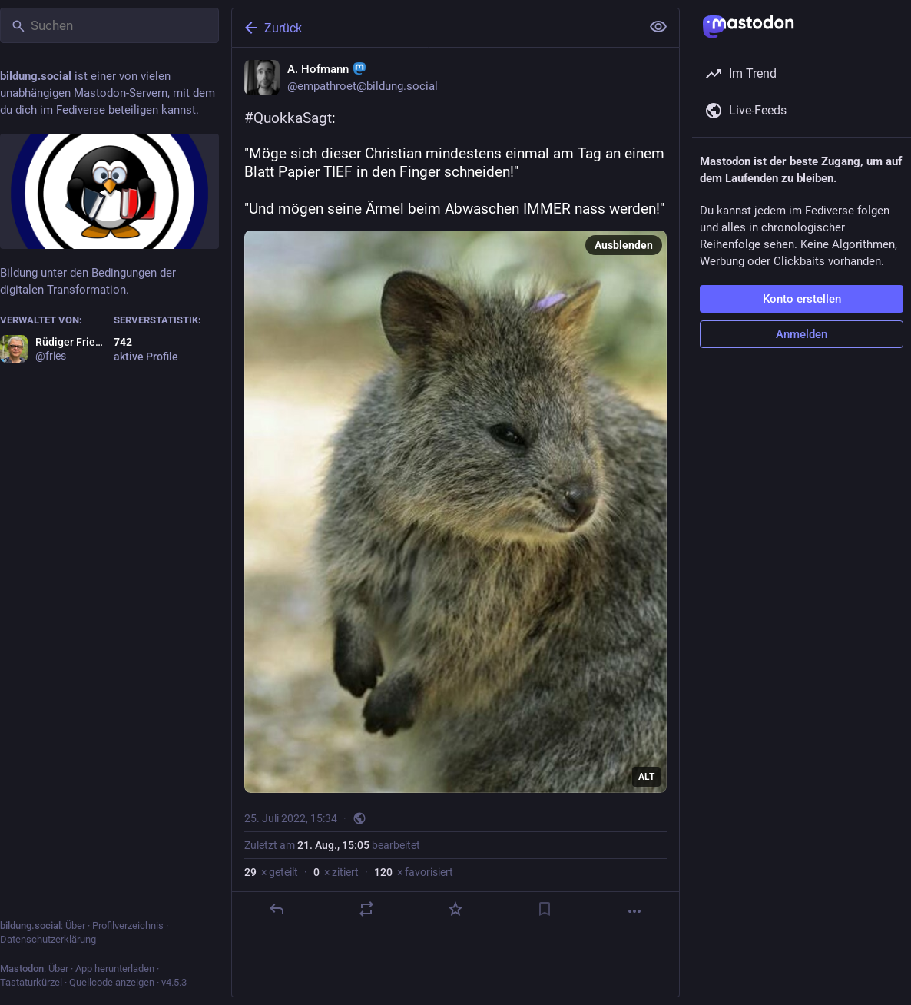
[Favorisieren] (455, 909)
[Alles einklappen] (658, 26)
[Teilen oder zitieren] (366, 909)
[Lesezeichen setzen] (544, 909)
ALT (646, 776)
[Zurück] (435, 27)
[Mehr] (634, 911)
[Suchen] (109, 25)
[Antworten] (276, 909)
